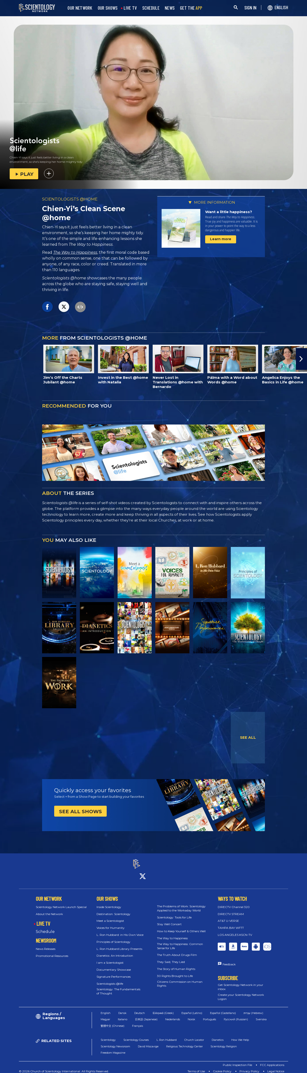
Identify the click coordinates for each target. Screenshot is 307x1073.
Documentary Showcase (114, 965)
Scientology (108, 1035)
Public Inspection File (237, 1060)
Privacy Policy (249, 1067)
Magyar (105, 1015)
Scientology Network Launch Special (61, 902)
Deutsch (139, 1008)
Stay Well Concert (169, 920)
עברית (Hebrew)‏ (253, 1008)
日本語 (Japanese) (146, 1015)
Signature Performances (114, 972)
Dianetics (218, 1035)
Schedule (45, 927)
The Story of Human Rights (176, 964)
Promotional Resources (52, 951)
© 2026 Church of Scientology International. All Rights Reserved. (64, 1067)
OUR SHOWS (108, 8)
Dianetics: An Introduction (115, 951)
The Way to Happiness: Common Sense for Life (180, 942)
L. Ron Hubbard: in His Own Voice (120, 930)
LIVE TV (130, 8)
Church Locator (194, 1035)
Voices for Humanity (111, 923)
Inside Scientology (109, 902)
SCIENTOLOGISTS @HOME (69, 199)
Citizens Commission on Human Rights (179, 979)
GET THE (191, 8)
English (106, 1008)
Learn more (220, 239)
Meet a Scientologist (110, 916)
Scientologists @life (110, 979)
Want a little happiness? (228, 211)
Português (209, 1015)
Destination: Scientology (113, 909)
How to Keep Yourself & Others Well (181, 927)
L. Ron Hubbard (167, 1035)
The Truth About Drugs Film (177, 951)
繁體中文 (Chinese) (112, 1021)
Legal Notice (275, 1067)
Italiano (122, 1015)
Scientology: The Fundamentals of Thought (118, 987)
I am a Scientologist (110, 958)
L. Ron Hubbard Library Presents (119, 944)
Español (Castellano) (223, 1008)
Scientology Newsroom (115, 1042)
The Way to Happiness (75, 252)
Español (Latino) (191, 1008)
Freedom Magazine (113, 1048)
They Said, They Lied (171, 958)
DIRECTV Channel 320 (234, 902)
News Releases (45, 944)
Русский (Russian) (236, 1015)
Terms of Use (196, 1067)
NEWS (170, 8)
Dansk (122, 1008)
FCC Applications (272, 1060)
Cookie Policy (222, 1067)
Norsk (191, 1015)
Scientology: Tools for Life (174, 913)
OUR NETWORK (79, 8)
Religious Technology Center (184, 1042)
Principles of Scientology (113, 937)
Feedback (229, 960)
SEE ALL (248, 737)
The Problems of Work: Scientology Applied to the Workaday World (181, 904)
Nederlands (172, 1015)
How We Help (240, 1035)
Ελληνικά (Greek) (163, 1008)
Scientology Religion (223, 1042)
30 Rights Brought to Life (175, 971)
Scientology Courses (136, 1035)
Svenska (261, 1015)
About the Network (49, 909)
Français (137, 1021)
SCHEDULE (150, 8)
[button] (301, 359)
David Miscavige (148, 1042)
